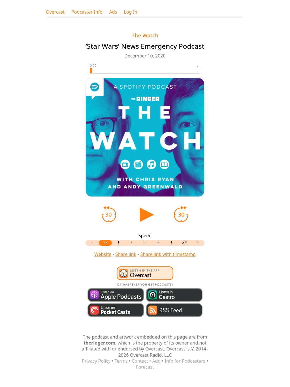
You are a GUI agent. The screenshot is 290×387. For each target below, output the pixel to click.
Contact (140, 361)
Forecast (145, 367)
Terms (121, 361)
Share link (125, 254)
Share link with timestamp (168, 254)
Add (156, 361)
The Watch (145, 35)
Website (102, 254)
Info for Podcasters (185, 361)
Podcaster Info (87, 12)
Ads (113, 12)
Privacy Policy (96, 361)
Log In (130, 12)
